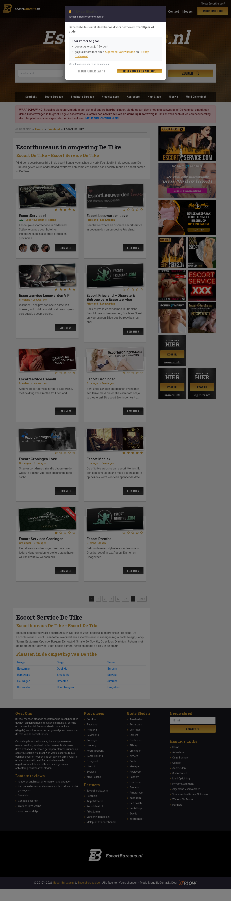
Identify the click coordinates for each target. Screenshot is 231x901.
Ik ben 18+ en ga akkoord (139, 71)
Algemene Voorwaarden (120, 52)
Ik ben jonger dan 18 (91, 71)
